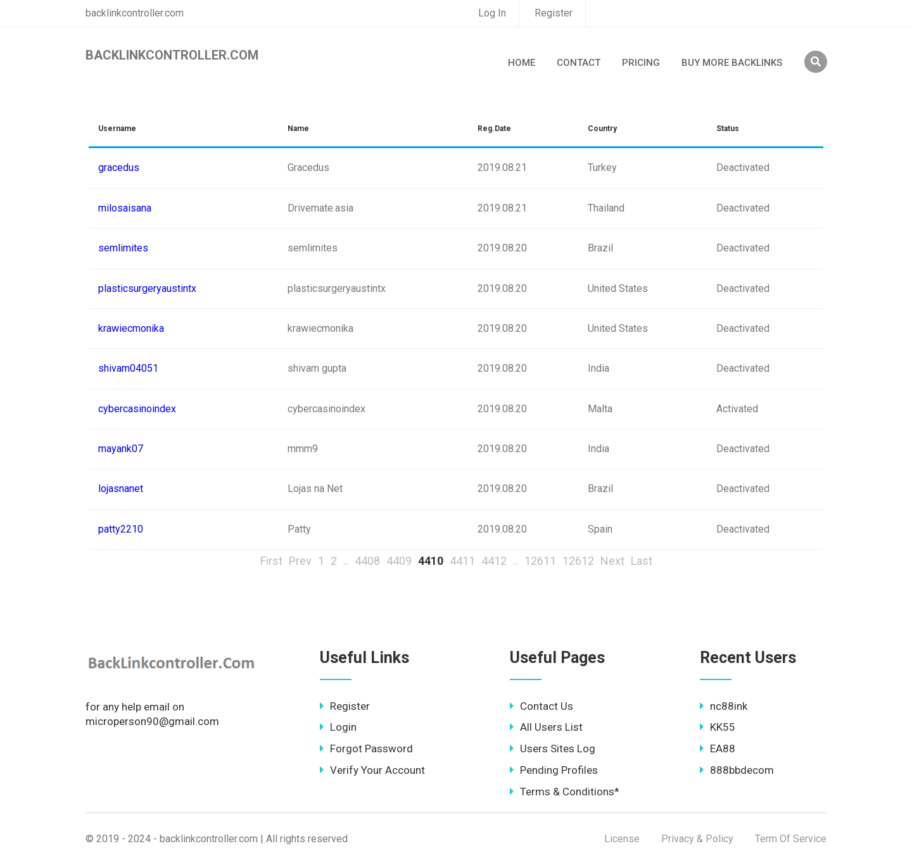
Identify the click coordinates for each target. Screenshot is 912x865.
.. (345, 560)
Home (521, 62)
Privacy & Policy (697, 839)
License (622, 839)
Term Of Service (790, 839)
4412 (494, 560)
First (271, 560)
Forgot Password (366, 748)
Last (641, 560)
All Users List (546, 727)
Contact (578, 62)
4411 (462, 560)
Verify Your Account (372, 770)
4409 (399, 560)
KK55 (717, 727)
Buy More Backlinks (731, 62)
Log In (492, 13)
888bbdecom (737, 770)
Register (554, 13)
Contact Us (541, 706)
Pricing (641, 62)
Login (338, 727)
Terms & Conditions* (564, 791)
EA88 (717, 748)
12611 (540, 560)
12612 (578, 560)
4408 (367, 560)
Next (612, 560)
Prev (300, 560)
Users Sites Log (552, 748)
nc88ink (723, 706)
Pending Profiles (554, 770)
